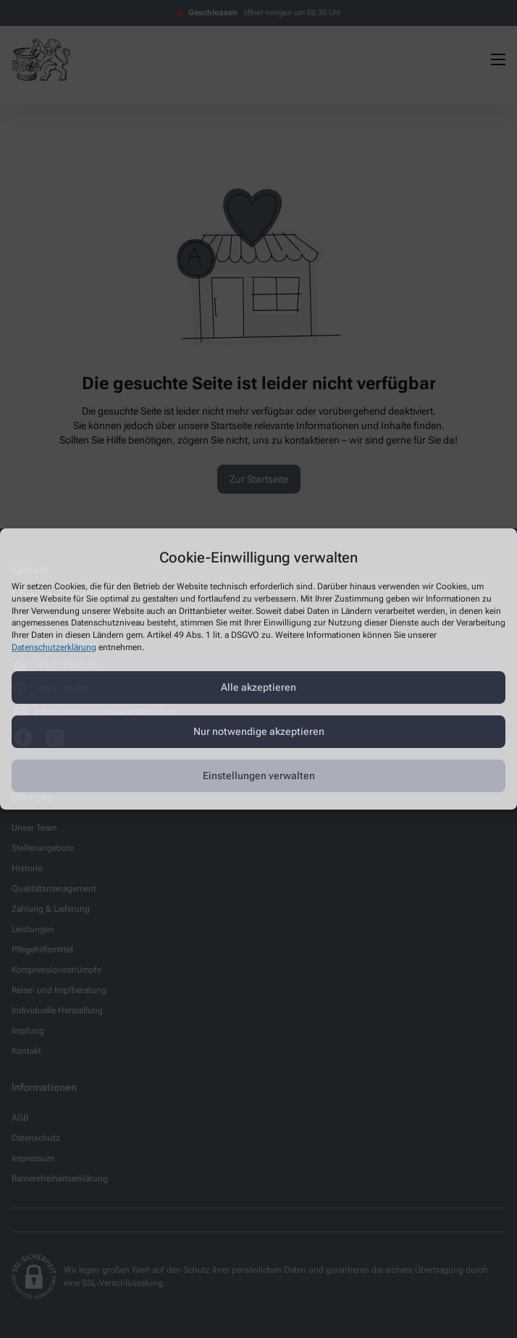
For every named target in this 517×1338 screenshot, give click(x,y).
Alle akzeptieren (258, 687)
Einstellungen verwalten (259, 775)
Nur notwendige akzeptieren (258, 731)
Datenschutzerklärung (54, 647)
